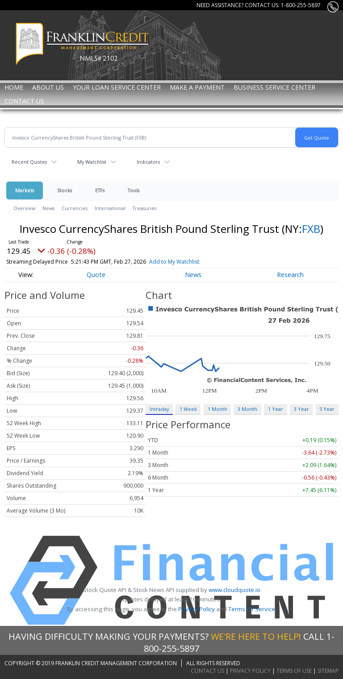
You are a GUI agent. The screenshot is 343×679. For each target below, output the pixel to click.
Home (13, 87)
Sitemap (328, 671)
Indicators (148, 161)
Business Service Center (274, 87)
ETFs (100, 190)
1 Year (275, 409)
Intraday (159, 409)
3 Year (301, 409)
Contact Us (24, 101)
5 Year (327, 409)
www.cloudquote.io (234, 590)
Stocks (64, 190)
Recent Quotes (29, 161)
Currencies (75, 208)
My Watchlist (91, 161)
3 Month (247, 409)
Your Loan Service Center (117, 87)
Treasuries (144, 208)
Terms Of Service (251, 609)
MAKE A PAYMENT (197, 87)
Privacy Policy (196, 609)
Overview (24, 208)
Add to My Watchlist (192, 261)
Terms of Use (294, 671)
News (48, 208)
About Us (48, 87)
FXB (311, 228)
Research (290, 274)
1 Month (217, 409)
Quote (96, 274)
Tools (133, 190)
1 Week (188, 409)
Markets (24, 190)
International (110, 208)
